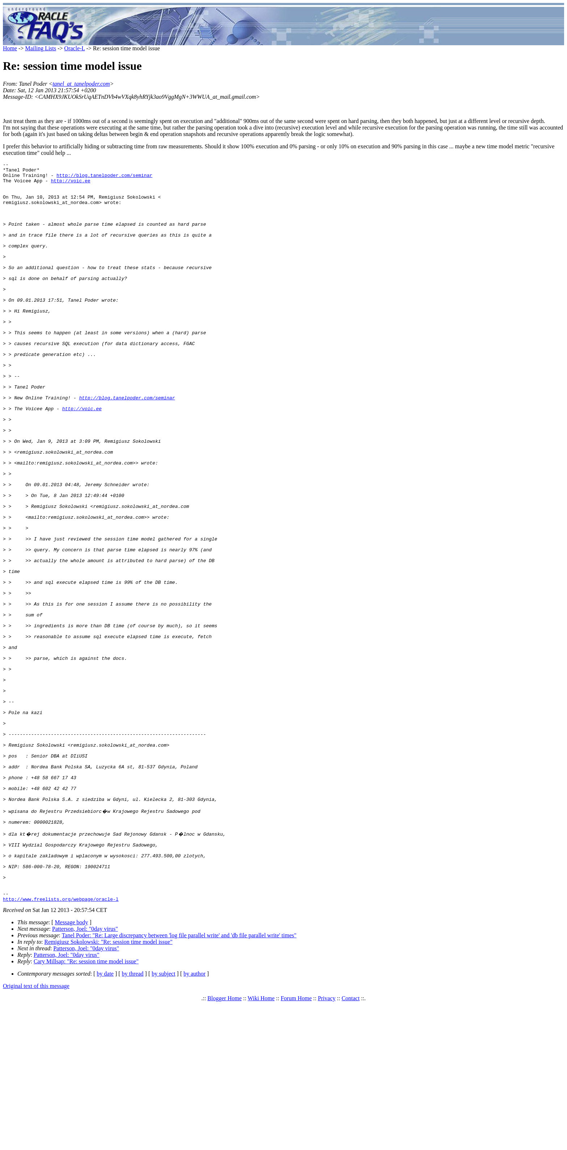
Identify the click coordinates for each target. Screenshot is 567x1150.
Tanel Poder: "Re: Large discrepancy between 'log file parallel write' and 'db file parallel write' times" (179, 1081)
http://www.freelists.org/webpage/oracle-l (61, 1044)
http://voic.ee (70, 185)
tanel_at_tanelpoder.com (81, 84)
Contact (351, 1144)
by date (105, 1119)
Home (10, 48)
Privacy (327, 1144)
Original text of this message (36, 1131)
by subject (163, 1119)
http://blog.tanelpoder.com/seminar (104, 178)
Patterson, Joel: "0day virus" (85, 1074)
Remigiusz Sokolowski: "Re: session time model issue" (108, 1087)
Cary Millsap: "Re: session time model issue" (86, 1107)
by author (194, 1119)
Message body (71, 1068)
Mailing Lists (40, 48)
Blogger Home (225, 1144)
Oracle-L (74, 48)
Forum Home (296, 1144)
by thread (133, 1119)
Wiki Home (261, 1144)
